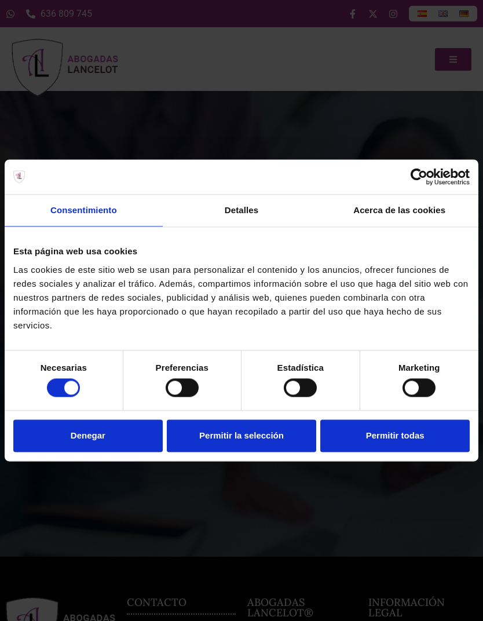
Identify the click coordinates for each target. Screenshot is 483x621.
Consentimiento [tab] (83, 210)
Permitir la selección (241, 435)
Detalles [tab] (241, 210)
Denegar (88, 435)
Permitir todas (395, 435)
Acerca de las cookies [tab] (399, 210)
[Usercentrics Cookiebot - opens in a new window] (419, 176)
